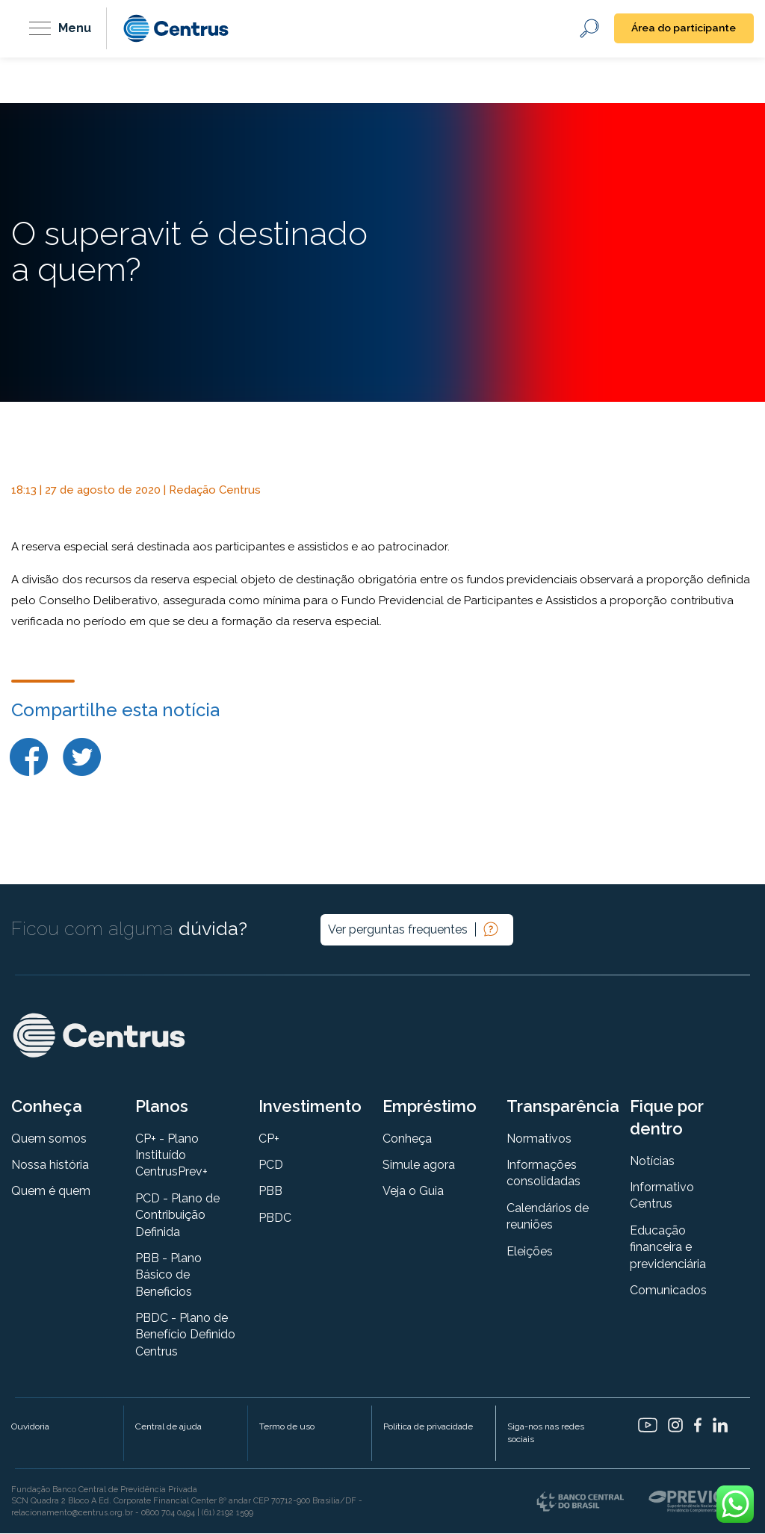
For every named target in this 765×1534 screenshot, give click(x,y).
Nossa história (50, 1165)
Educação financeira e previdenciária (668, 1248)
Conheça (407, 1139)
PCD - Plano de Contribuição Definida (177, 1216)
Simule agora (418, 1165)
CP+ (268, 1139)
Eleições (530, 1252)
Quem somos (49, 1139)
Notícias (652, 1162)
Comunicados (668, 1291)
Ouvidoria (30, 1428)
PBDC (274, 1218)
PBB (270, 1192)
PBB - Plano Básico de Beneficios (168, 1275)
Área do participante (682, 28)
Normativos (539, 1139)
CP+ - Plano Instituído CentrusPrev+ (171, 1156)
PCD (270, 1165)
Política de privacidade (428, 1428)
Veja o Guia (413, 1192)
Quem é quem (50, 1192)
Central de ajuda (168, 1428)
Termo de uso (287, 1428)
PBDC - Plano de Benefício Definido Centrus (185, 1336)
